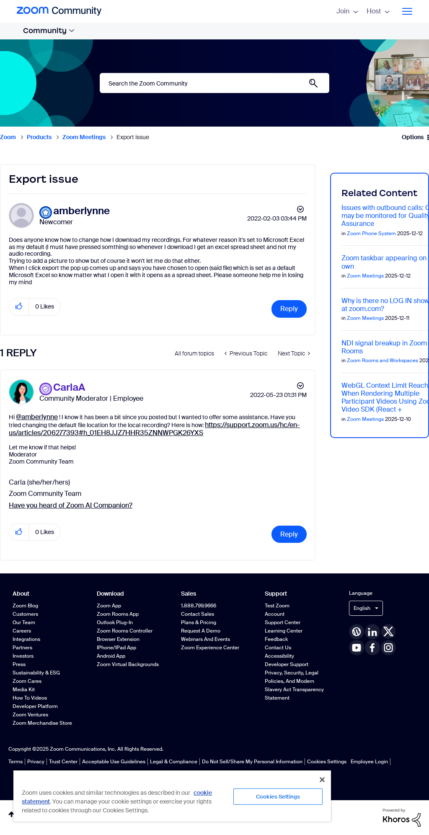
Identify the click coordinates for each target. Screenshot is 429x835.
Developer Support (286, 664)
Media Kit (24, 689)
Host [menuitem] (378, 11)
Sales (188, 593)
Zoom (8, 137)
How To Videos (30, 698)
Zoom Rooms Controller (124, 631)
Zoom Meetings (84, 137)
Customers (25, 614)
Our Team (24, 622)
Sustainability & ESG (36, 672)
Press (19, 664)
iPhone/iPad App (116, 647)
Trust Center (63, 761)
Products (39, 137)
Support (276, 593)
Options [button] (413, 137)
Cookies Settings (326, 761)
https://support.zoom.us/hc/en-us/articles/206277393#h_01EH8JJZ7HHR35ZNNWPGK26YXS (154, 428)
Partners (22, 647)
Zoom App (109, 605)
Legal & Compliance (173, 761)
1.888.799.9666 (198, 605)
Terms (15, 761)
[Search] (214, 83)
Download (110, 593)
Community (49, 31)
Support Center (282, 622)
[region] (172, 796)
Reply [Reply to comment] (289, 534)
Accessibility (279, 656)
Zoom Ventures (30, 714)
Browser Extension (118, 639)
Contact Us (278, 647)
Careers (22, 631)
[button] (19, 306)
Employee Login (369, 761)
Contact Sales (197, 614)
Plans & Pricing (198, 622)
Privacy (35, 761)
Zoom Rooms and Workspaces (382, 360)
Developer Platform (35, 706)
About (21, 593)
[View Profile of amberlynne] (81, 211)
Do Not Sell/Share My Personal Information (252, 761)
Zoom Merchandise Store (42, 723)
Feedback (276, 639)
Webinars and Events (205, 639)
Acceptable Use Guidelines (113, 761)
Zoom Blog (25, 605)
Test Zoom (277, 605)
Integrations (26, 639)
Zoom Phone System (371, 233)
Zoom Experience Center (210, 647)
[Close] (322, 779)
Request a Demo (200, 631)
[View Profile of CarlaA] (69, 387)
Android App (111, 656)
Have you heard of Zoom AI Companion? (70, 505)
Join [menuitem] (347, 11)
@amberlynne (37, 416)
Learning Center (283, 631)
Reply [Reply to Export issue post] (289, 308)
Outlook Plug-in (115, 622)
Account (274, 614)
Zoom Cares (27, 681)
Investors (23, 656)
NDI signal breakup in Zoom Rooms (384, 347)
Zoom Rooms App (118, 614)
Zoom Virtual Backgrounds (128, 664)
